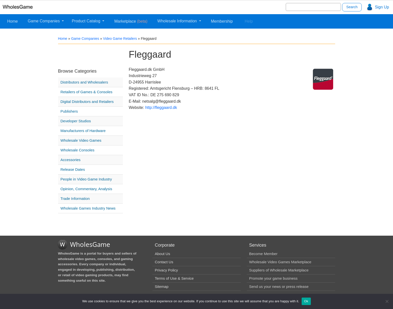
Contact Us (164, 262)
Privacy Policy (166, 270)
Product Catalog (86, 21)
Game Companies (44, 21)
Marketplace (130, 21)
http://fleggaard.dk (161, 107)
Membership (222, 21)
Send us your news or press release (279, 286)
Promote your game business (273, 278)
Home (12, 21)
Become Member (263, 254)
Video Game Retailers (120, 39)
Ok (306, 301)
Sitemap (162, 286)
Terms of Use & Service (174, 278)
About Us (162, 254)
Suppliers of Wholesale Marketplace (279, 270)
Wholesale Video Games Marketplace (280, 262)
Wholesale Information (177, 21)
